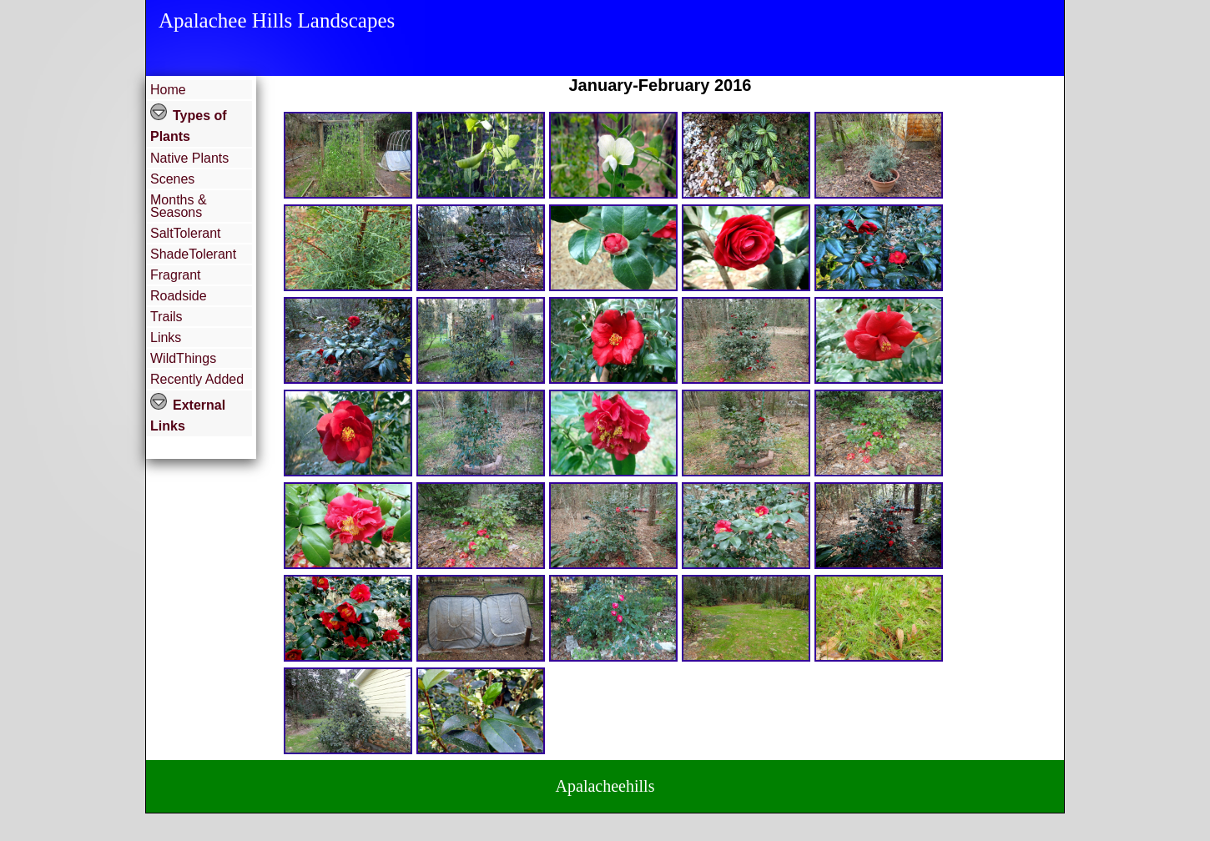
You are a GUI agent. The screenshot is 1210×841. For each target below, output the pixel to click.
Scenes (172, 179)
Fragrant (175, 275)
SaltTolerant (185, 233)
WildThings (183, 358)
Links (165, 337)
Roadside (178, 296)
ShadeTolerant (193, 254)
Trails (166, 317)
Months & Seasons (178, 206)
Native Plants (189, 158)
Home (168, 90)
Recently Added (197, 379)
